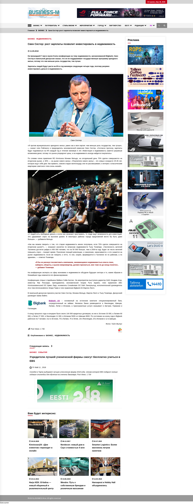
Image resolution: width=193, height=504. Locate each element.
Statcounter (4, 503)
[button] (159, 25)
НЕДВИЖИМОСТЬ (43, 39)
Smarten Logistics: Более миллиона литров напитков (104, 448)
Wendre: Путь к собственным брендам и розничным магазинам (73, 485)
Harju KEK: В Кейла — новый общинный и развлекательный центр (41, 485)
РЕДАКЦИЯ (139, 25)
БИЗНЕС (36, 25)
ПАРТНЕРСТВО (115, 25)
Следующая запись (41, 346)
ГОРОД (101, 25)
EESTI (127, 25)
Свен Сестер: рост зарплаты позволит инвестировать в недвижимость (71, 44)
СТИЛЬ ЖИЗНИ (68, 25)
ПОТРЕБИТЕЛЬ (51, 25)
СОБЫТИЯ (42, 352)
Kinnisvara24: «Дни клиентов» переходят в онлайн (40, 448)
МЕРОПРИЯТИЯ (86, 25)
